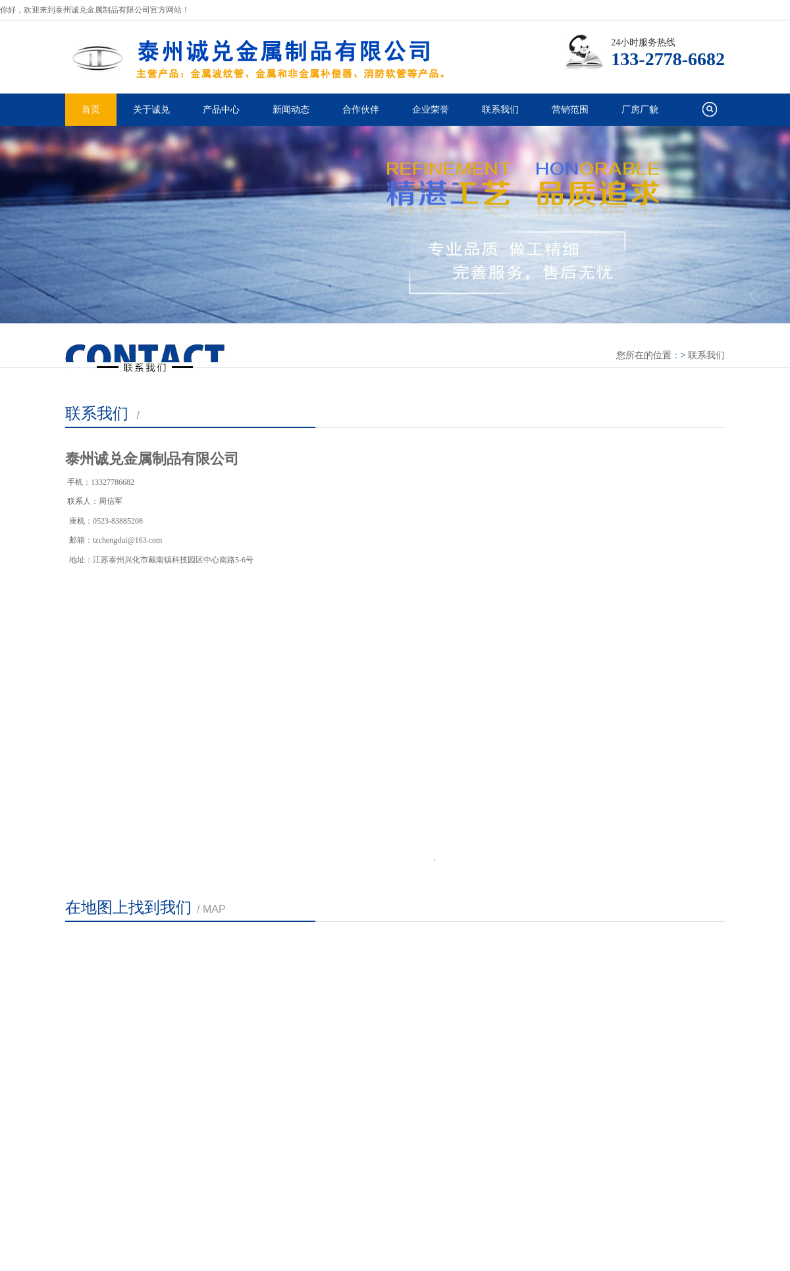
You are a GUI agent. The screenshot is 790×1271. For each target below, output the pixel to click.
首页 (91, 110)
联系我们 (500, 110)
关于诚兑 (151, 110)
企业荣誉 (430, 110)
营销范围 (570, 110)
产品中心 (221, 110)
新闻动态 (291, 110)
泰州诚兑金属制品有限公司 (270, 57)
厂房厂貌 (639, 110)
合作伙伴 (360, 110)
